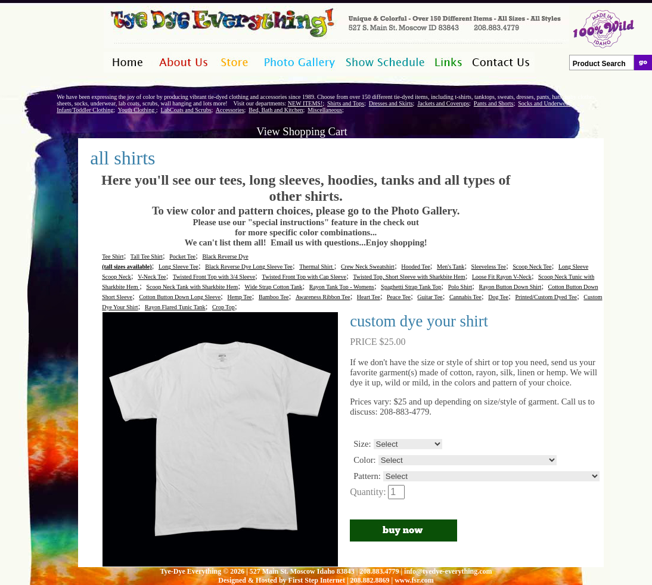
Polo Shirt (460, 287)
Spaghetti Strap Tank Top (411, 287)
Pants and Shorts (494, 103)
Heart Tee (368, 297)
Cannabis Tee (465, 297)
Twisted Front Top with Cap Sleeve (304, 276)
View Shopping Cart (301, 131)
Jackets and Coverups (443, 103)
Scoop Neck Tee (532, 266)
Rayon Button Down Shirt (510, 287)
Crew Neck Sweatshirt (368, 266)
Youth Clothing (137, 110)
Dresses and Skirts (391, 103)
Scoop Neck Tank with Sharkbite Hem (192, 287)
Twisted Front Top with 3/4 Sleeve (214, 276)
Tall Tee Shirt (147, 256)
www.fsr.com (414, 580)
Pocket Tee (182, 256)
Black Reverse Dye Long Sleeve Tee (249, 266)
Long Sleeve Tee (178, 266)
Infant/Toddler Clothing (85, 110)
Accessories (230, 110)
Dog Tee (498, 297)
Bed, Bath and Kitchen (276, 110)
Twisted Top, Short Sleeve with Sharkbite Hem (409, 276)
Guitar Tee (429, 297)
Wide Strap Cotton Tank (274, 287)
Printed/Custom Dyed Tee (546, 297)
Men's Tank (450, 266)
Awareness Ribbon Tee (323, 297)
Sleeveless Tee (488, 266)
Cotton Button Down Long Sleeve (180, 297)
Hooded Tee (415, 266)
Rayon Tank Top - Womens (341, 287)
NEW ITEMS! (305, 103)
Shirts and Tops (345, 103)
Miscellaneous (325, 110)
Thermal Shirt (316, 266)
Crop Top (223, 307)
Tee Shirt (112, 256)
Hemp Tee (240, 297)
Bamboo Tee (274, 297)
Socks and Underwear (544, 103)
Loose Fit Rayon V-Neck (502, 276)
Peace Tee (399, 297)
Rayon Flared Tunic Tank (175, 307)
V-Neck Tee (152, 276)
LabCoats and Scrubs (186, 110)
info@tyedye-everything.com (448, 571)
